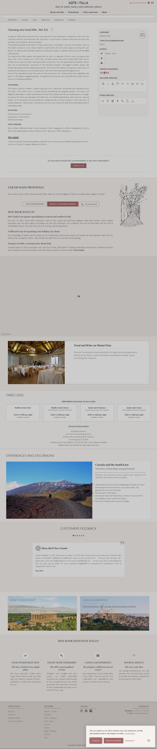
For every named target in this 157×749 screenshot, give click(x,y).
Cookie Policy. (130, 733)
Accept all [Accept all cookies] (95, 741)
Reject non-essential (113, 741)
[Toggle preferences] (130, 740)
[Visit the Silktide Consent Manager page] (148, 740)
